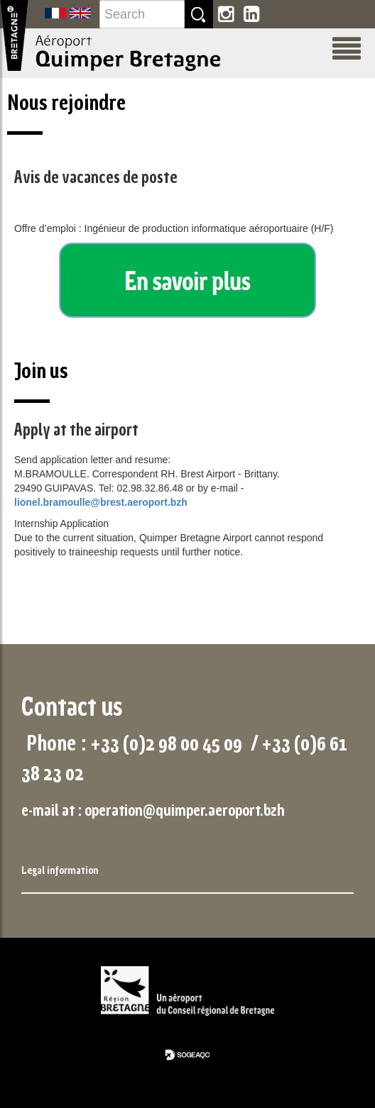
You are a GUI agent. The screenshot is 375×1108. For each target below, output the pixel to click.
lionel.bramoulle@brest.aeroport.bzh (101, 502)
